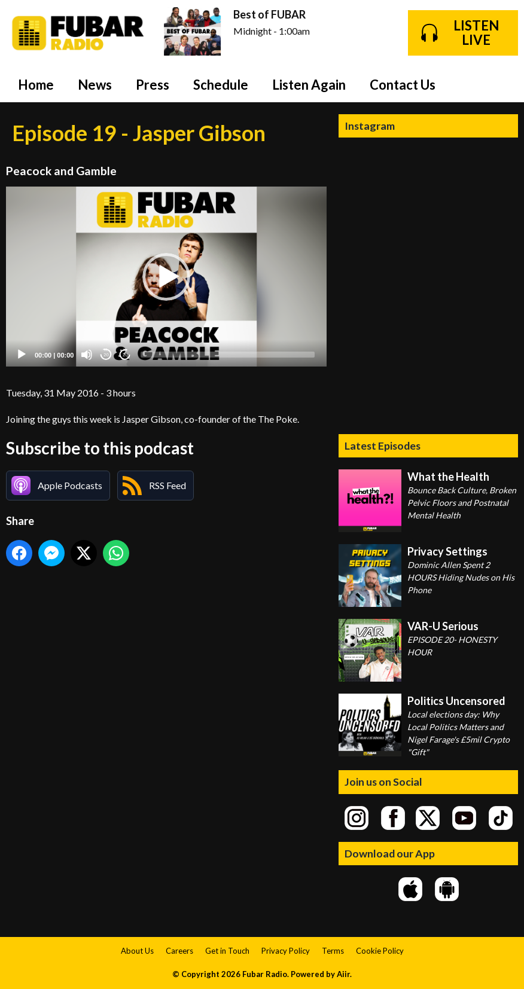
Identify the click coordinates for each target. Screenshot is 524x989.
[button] (166, 277)
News (95, 85)
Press (152, 85)
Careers (179, 951)
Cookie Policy (380, 951)
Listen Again (309, 85)
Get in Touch (227, 951)
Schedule (220, 85)
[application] (166, 277)
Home (36, 85)
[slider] (228, 355)
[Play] (22, 355)
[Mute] (87, 355)
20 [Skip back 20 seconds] (106, 355)
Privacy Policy (285, 951)
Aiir (343, 974)
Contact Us (402, 85)
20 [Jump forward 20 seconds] (125, 355)
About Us (137, 951)
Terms (333, 951)
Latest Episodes (383, 445)
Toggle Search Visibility (500, 84)
